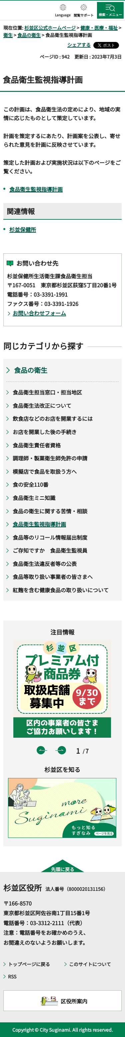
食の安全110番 (30, 484)
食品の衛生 (29, 35)
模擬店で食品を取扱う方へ (45, 471)
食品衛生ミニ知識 (34, 498)
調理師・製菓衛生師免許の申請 (50, 458)
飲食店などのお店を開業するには (53, 418)
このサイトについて (90, 964)
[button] (63, 11)
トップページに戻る (29, 964)
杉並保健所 (22, 229)
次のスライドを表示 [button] (62, 750)
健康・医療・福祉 (99, 27)
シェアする (79, 44)
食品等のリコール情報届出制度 (50, 537)
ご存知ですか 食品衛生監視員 (50, 550)
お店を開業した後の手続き (45, 432)
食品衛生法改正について (42, 405)
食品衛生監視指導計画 (36, 189)
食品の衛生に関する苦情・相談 (50, 511)
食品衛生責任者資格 (37, 445)
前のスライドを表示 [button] (41, 750)
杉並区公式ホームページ (50, 27)
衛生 (8, 35)
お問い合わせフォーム (39, 313)
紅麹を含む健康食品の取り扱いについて (61, 590)
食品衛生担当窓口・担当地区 (47, 392)
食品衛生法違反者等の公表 (45, 564)
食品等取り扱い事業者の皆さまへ (53, 577)
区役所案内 (74, 1001)
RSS (12, 976)
